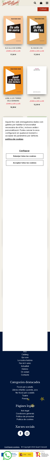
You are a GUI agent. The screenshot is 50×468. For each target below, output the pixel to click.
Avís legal (25, 410)
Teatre (25, 395)
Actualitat (25, 366)
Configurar (24, 151)
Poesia (25, 398)
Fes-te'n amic (25, 363)
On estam (25, 372)
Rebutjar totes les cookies (24, 156)
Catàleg (25, 354)
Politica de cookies (25, 419)
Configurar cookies (12, 447)
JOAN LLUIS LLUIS (13, 51)
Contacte (25, 375)
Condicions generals (25, 413)
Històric (25, 369)
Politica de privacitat (25, 416)
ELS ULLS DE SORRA (13, 48)
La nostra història (25, 360)
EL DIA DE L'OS (37, 48)
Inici (25, 351)
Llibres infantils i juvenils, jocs (25, 390)
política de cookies (14, 139)
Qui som (25, 357)
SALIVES (37, 98)
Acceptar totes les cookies (24, 163)
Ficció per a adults (25, 387)
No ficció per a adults (25, 393)
